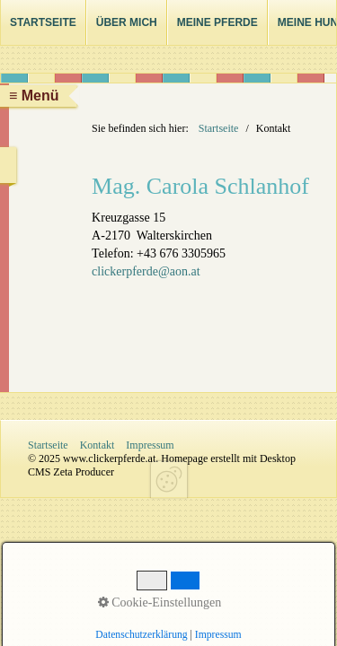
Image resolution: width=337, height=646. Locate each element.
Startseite (43, 22)
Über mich (126, 22)
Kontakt (97, 445)
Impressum (149, 445)
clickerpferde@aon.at (146, 271)
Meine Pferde (217, 22)
